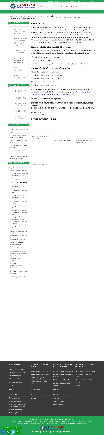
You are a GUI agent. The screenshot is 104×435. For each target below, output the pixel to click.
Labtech (77, 385)
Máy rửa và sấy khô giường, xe (18, 253)
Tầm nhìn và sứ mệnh (15, 376)
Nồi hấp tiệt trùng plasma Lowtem (63, 371)
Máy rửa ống (13, 256)
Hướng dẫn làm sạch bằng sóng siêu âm (18, 141)
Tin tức (78, 1)
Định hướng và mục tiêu (15, 382)
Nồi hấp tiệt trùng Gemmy (19, 210)
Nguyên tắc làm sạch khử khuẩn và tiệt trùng (18, 147)
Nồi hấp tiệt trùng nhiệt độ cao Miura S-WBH (84, 141)
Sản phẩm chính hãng (59, 395)
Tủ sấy (12, 260)
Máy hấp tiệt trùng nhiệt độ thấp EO (19, 236)
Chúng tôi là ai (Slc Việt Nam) (61, 1)
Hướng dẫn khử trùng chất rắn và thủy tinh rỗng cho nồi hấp (18, 157)
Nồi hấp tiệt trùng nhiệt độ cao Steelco (20, 202)
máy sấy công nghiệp (82, 92)
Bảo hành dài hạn (58, 404)
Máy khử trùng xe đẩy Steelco (17, 277)
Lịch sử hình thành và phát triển (17, 372)
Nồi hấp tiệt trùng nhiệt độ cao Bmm (20, 176)
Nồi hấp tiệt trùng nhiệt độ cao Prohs (20, 187)
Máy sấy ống (13, 263)
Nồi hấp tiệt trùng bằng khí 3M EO (85, 371)
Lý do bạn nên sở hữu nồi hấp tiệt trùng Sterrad (18, 131)
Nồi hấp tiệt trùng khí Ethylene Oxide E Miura (40, 137)
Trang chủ (50, 1)
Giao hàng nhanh (57, 398)
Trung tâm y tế (35, 395)
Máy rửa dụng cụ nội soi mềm (18, 251)
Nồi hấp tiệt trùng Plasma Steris (62, 380)
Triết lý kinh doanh (14, 379)
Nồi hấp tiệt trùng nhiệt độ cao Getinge (20, 198)
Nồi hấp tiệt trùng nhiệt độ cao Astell (20, 191)
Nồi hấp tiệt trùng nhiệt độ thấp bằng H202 (18, 232)
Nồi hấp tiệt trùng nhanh (16, 242)
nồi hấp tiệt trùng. (68, 94)
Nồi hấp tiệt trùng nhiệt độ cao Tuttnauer (20, 222)
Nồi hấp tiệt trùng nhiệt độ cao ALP (20, 213)
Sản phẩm (72, 1)
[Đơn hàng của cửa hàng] (83, 17)
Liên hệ (83, 1)
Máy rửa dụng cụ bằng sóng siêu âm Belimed (18, 272)
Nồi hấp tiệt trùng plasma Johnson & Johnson (63, 376)
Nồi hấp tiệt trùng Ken (18, 219)
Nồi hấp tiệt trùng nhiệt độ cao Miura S (62, 141)
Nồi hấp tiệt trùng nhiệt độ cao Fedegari (20, 227)
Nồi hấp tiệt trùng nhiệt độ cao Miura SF (40, 165)
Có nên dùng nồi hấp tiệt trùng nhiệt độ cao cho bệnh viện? (17, 136)
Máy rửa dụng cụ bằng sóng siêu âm (19, 248)
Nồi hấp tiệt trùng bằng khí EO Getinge (83, 381)
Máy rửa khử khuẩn (15, 244)
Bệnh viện (34, 398)
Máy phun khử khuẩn (15, 258)
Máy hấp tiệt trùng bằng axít (17, 239)
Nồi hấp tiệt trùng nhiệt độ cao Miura (19, 183)
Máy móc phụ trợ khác (16, 265)
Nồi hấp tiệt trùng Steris (18, 195)
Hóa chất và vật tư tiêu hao (17, 268)
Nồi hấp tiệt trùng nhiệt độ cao (38, 16)
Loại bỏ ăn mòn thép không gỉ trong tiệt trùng (17, 152)
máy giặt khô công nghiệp (51, 94)
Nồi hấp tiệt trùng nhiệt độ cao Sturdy (20, 207)
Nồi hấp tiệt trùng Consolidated (20, 173)
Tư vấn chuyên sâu (58, 401)
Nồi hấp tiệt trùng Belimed (19, 217)
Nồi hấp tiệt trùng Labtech (19, 180)
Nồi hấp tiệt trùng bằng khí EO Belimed (83, 376)
